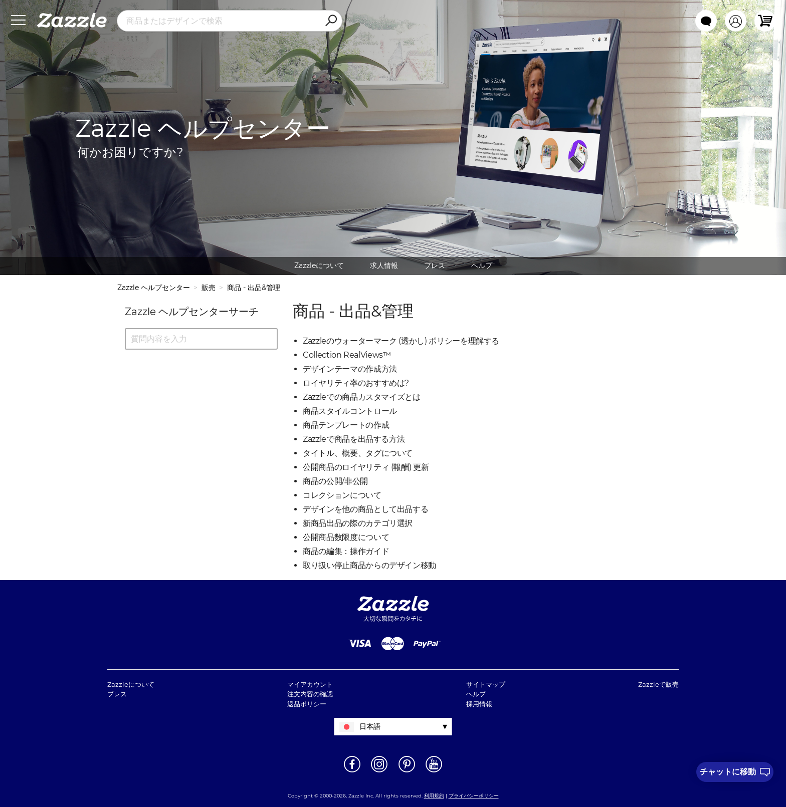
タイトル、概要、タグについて (358, 453)
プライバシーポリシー (474, 795)
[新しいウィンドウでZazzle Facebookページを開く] (352, 771)
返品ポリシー (306, 704)
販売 (209, 287)
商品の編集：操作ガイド (346, 551)
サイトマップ (485, 684)
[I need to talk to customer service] (734, 772)
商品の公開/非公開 (335, 481)
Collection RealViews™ (347, 355)
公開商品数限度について (346, 537)
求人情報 (384, 265)
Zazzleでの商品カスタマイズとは (362, 397)
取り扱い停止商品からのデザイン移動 (369, 565)
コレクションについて (342, 495)
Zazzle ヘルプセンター (153, 287)
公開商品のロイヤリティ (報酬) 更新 (366, 467)
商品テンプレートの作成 (346, 425)
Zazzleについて (319, 265)
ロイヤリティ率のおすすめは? (356, 383)
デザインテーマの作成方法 (350, 369)
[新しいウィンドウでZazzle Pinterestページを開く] (407, 771)
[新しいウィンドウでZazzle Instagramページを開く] (379, 771)
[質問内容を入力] (201, 339)
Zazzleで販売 (658, 684)
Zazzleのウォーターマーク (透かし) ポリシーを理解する (401, 341)
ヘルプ (481, 265)
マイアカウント (310, 684)
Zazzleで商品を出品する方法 (354, 439)
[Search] (331, 21)
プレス (434, 265)
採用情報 (479, 704)
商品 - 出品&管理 (253, 287)
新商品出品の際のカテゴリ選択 (358, 523)
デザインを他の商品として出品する (365, 509)
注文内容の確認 (310, 694)
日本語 (369, 726)
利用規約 (434, 795)
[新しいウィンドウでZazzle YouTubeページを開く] (434, 771)
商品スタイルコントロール (350, 411)
